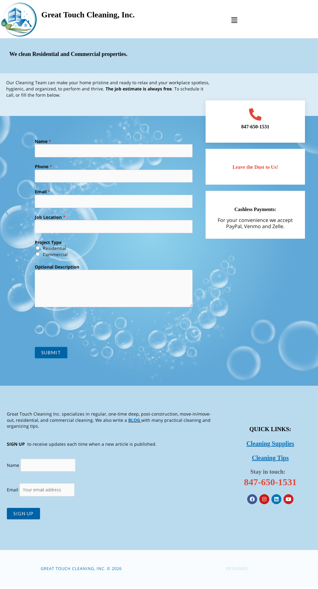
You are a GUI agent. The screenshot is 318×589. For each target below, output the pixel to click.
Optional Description (57, 268)
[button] (234, 20)
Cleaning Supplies (270, 444)
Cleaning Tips (270, 459)
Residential (54, 249)
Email (42, 192)
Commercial (55, 256)
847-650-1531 (270, 483)
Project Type (48, 243)
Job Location (50, 218)
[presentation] (82, 327)
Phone (43, 167)
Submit (51, 354)
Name (43, 141)
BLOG (134, 421)
